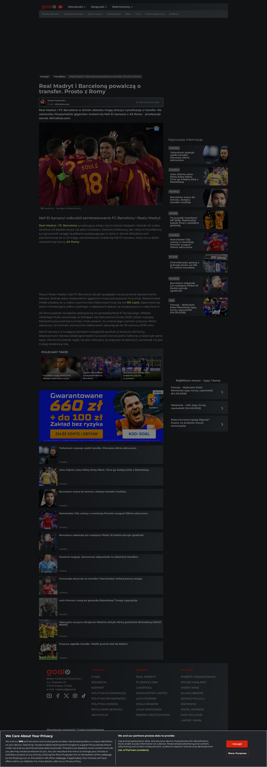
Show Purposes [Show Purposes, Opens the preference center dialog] (237, 753)
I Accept (237, 744)
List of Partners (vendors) (133, 750)
